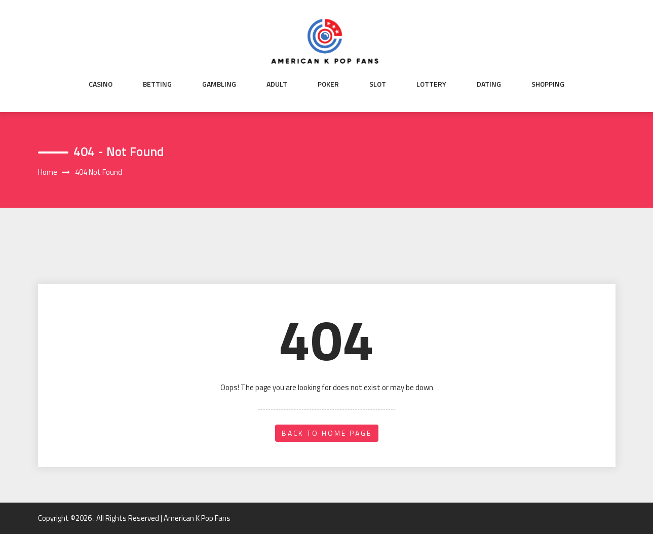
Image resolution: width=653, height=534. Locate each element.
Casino (100, 84)
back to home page (327, 433)
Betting (157, 84)
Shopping (547, 84)
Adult (276, 84)
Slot (377, 84)
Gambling (219, 84)
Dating (489, 84)
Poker (328, 84)
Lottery (431, 84)
